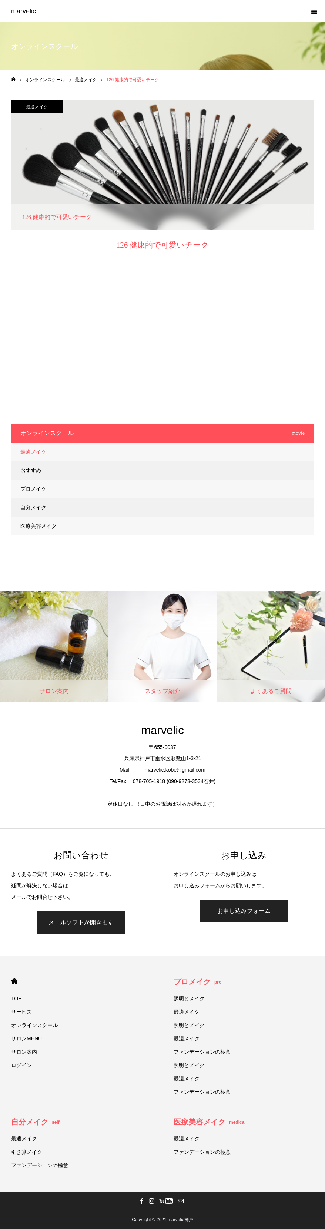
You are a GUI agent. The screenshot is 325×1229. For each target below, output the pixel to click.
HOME (14, 981)
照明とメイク (189, 998)
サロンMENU (26, 1038)
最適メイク (37, 106)
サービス (21, 1012)
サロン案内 (24, 1052)
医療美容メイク (38, 526)
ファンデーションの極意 (202, 1052)
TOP (16, 998)
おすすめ (30, 470)
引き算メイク (26, 1152)
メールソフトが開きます (81, 922)
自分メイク (33, 507)
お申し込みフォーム (244, 911)
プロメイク (33, 489)
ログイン (21, 1065)
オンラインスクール (34, 1025)
